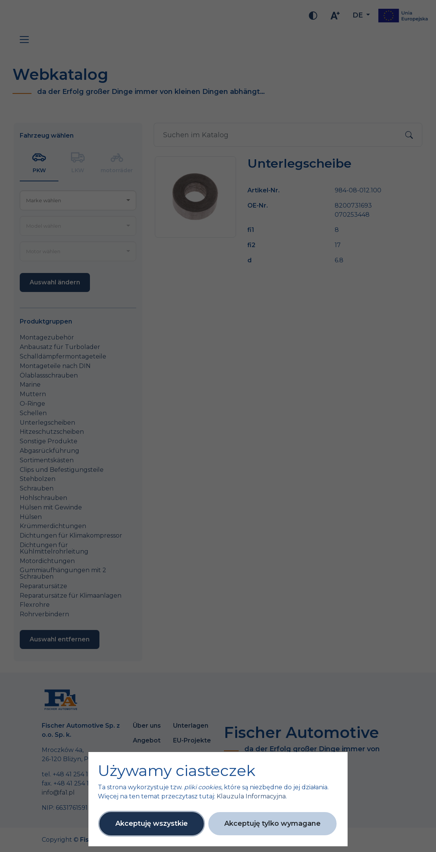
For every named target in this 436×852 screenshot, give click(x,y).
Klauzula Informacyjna (251, 796)
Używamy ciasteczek (176, 771)
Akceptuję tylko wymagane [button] (272, 823)
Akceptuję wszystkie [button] (151, 823)
